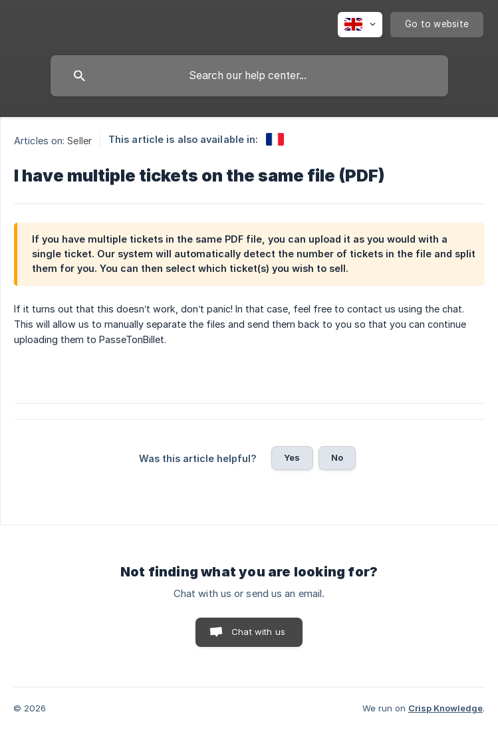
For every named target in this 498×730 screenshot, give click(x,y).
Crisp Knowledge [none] (445, 708)
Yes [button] (292, 457)
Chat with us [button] (258, 631)
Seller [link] (79, 140)
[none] (360, 24)
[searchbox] (249, 75)
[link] (275, 139)
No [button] (337, 457)
